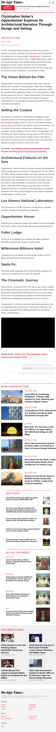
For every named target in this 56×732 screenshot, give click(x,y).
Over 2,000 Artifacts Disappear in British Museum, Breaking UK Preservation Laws (18, 596)
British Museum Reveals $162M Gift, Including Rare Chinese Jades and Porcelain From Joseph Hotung (19, 578)
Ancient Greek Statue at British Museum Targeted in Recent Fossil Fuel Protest (18, 561)
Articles (9, 557)
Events (31, 709)
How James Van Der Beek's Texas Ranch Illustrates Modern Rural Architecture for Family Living (40, 462)
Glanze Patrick (7, 41)
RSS (2, 726)
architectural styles (14, 171)
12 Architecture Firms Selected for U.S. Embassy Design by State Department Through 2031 (40, 413)
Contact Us (32, 718)
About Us (4, 716)
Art (7, 608)
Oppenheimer (34, 56)
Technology (32, 707)
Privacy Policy (34, 697)
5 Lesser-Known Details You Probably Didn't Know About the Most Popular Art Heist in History (20, 613)
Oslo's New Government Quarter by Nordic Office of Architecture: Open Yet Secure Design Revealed (40, 445)
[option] (35, 7)
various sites (6, 125)
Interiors (3, 709)
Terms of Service (6, 718)
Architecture (10, 38)
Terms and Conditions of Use (19, 697)
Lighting (28, 424)
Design (3, 707)
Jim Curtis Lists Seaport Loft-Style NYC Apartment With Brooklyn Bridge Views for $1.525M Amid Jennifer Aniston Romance (21, 510)
